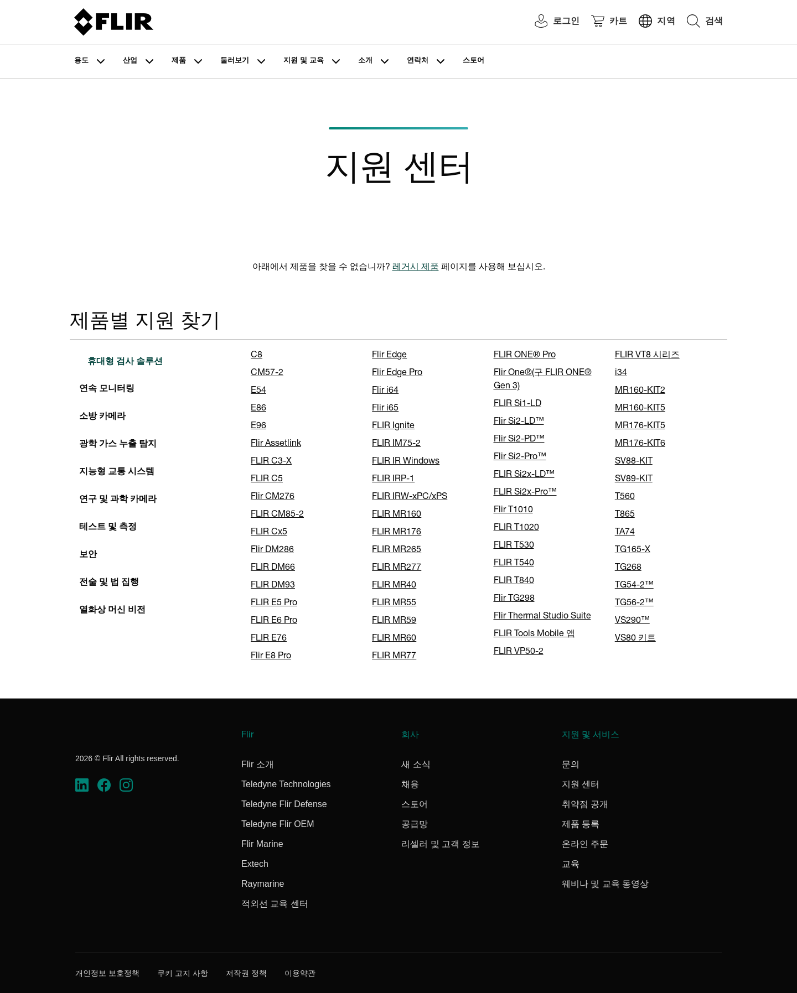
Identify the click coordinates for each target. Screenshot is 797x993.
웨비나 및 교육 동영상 (605, 883)
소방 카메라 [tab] (102, 417)
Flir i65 (385, 408)
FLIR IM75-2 (396, 444)
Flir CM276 (272, 497)
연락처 (417, 61)
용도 (81, 61)
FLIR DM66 (273, 568)
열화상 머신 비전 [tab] (112, 610)
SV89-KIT (634, 479)
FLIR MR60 (394, 639)
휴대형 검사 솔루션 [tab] (125, 362)
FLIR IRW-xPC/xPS (409, 497)
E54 (258, 391)
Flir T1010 (513, 510)
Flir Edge (389, 355)
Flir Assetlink (276, 444)
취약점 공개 (585, 804)
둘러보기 (234, 61)
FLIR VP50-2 (519, 652)
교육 (570, 864)
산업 (130, 61)
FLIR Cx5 (269, 532)
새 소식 (415, 764)
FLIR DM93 (273, 585)
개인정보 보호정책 (107, 973)
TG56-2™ (634, 603)
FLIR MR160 (396, 515)
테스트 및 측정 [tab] (108, 527)
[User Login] (551, 22)
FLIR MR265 (396, 550)
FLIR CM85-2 (277, 515)
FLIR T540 (514, 563)
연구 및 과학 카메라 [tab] (118, 500)
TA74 (625, 532)
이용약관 (299, 973)
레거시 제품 (415, 267)
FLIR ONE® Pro (525, 355)
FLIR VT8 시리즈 (647, 355)
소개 (365, 61)
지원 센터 (580, 784)
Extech (254, 864)
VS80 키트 (635, 639)
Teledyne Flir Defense (284, 804)
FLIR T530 (514, 546)
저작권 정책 (246, 973)
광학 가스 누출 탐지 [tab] (118, 444)
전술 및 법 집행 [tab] (109, 583)
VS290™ (632, 621)
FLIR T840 (514, 581)
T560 (625, 497)
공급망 (414, 824)
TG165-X (632, 550)
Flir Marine (262, 844)
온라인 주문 (585, 844)
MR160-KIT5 (640, 408)
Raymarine (262, 883)
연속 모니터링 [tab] (106, 389)
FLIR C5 (267, 479)
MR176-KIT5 (640, 426)
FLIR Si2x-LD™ (524, 475)
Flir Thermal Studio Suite (542, 616)
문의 (570, 764)
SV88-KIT (634, 461)
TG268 (628, 568)
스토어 (473, 61)
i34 (621, 373)
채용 (410, 784)
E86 (258, 408)
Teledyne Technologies (286, 784)
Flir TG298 (514, 599)
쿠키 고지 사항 (182, 973)
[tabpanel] (482, 506)
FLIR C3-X (271, 461)
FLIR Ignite (393, 426)
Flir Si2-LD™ (519, 422)
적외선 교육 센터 (274, 903)
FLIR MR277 (396, 568)
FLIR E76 (269, 639)
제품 (179, 61)
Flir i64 (385, 391)
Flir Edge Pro (397, 373)
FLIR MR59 (394, 621)
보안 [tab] (88, 555)
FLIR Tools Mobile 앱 (534, 634)
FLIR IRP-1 (393, 479)
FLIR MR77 (394, 656)
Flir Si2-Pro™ (520, 457)
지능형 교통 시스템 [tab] (116, 472)
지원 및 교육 (303, 61)
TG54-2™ (634, 585)
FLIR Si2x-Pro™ (525, 492)
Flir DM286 (272, 550)
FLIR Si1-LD (517, 404)
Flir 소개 (257, 764)
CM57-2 (267, 373)
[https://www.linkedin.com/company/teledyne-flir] (82, 785)
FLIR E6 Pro (274, 621)
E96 (258, 426)
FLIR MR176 (396, 532)
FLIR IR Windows (405, 461)
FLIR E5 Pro (274, 603)
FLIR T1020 (516, 528)
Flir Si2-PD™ (519, 439)
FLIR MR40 (394, 585)
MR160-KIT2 (640, 391)
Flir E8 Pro (271, 656)
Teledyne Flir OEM (277, 824)
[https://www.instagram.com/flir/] (126, 785)
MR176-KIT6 (640, 444)
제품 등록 (580, 824)
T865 (625, 515)
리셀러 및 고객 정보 (440, 844)
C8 (256, 355)
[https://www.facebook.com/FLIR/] (104, 785)
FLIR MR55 (394, 603)
